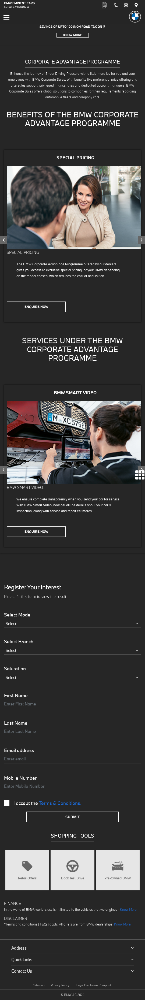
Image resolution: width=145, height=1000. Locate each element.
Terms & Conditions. (60, 803)
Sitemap (38, 985)
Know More (72, 35)
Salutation (15, 669)
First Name (16, 695)
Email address (19, 750)
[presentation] (3, 240)
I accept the (43, 803)
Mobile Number (20, 778)
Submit (72, 817)
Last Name (15, 723)
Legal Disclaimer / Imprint (93, 985)
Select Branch (18, 642)
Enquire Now (36, 306)
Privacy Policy (60, 985)
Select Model (17, 615)
